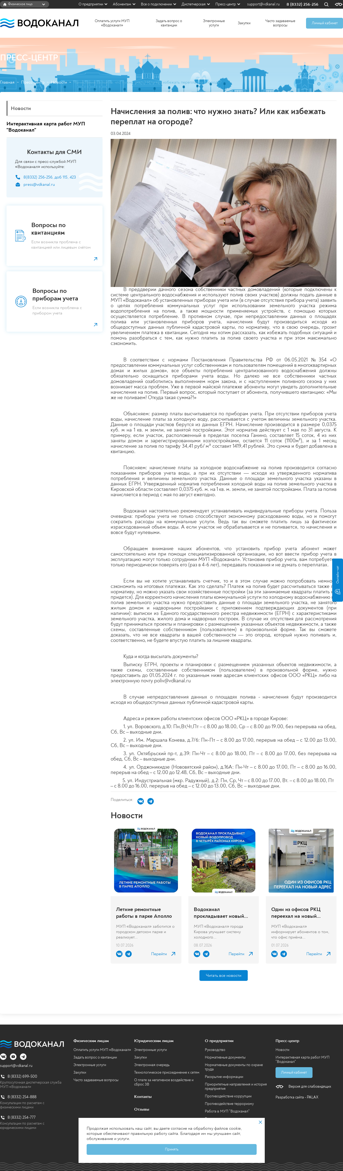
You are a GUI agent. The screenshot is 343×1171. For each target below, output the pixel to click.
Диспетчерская (194, 4)
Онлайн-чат (337, 580)
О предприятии (91, 4)
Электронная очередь (151, 1065)
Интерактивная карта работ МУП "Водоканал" (303, 1059)
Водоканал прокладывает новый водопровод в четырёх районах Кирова (221, 912)
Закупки (244, 23)
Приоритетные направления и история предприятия (236, 1086)
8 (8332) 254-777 (22, 1117)
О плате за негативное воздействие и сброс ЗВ (163, 1082)
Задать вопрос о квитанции (169, 23)
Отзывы (141, 1109)
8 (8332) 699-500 (22, 1076)
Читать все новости (223, 975)
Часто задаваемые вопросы (280, 23)
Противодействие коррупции (228, 1096)
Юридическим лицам (154, 1040)
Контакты (143, 1096)
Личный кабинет (325, 23)
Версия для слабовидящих (309, 1086)
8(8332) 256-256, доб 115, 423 (49, 177)
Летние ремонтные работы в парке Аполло (144, 912)
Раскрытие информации (224, 1076)
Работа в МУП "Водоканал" (227, 1111)
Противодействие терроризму (229, 1103)
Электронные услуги (214, 23)
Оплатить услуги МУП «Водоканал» (112, 23)
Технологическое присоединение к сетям (166, 1072)
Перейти (159, 954)
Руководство (215, 1049)
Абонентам (122, 4)
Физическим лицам (91, 1040)
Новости (59, 82)
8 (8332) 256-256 (302, 4)
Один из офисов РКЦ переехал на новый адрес (296, 912)
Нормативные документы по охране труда (234, 1067)
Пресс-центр (225, 4)
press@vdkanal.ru (39, 184)
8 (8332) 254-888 (22, 1097)
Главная (7, 82)
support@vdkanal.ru (263, 4)
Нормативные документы (225, 1057)
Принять (171, 1149)
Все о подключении (156, 4)
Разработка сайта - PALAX (297, 1097)
